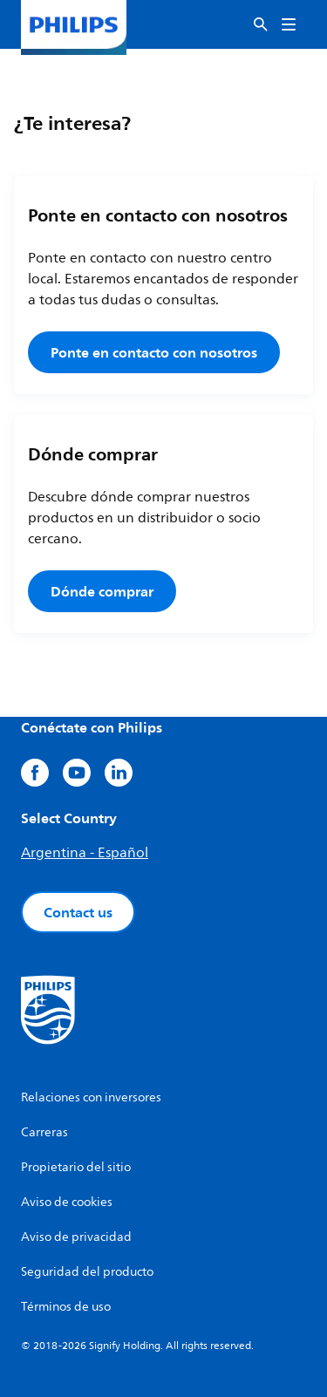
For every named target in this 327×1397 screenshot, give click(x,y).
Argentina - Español (84, 853)
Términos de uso (66, 1307)
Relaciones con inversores (91, 1097)
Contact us (78, 912)
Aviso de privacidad (76, 1237)
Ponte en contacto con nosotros (154, 352)
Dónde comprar (102, 591)
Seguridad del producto (87, 1272)
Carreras (44, 1132)
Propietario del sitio (76, 1167)
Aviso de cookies (66, 1202)
